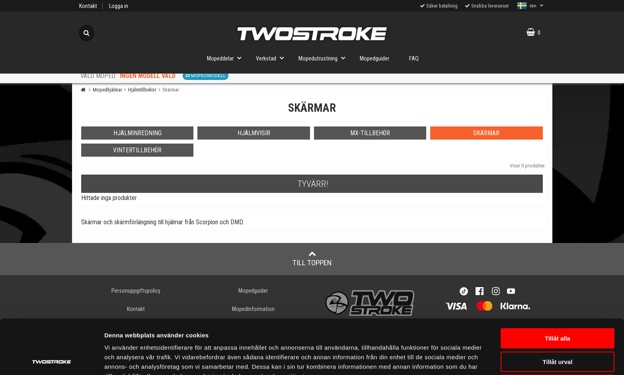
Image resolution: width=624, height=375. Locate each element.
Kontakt (88, 6)
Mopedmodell (205, 75)
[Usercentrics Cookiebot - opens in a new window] (51, 359)
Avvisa (557, 330)
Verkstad (272, 57)
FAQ (414, 58)
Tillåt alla (557, 283)
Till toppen (312, 258)
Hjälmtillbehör (142, 90)
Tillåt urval (558, 307)
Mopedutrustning (324, 57)
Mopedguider (374, 58)
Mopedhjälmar (107, 90)
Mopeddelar (226, 57)
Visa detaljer (122, 359)
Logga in (118, 6)
